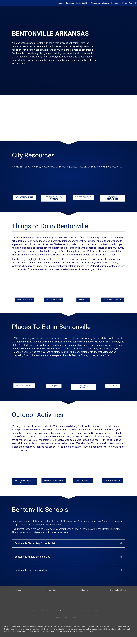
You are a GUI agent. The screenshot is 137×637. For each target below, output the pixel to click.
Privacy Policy (53, 610)
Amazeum (80, 251)
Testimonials (95, 3)
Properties (70, 3)
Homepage (60, 3)
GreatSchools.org (27, 529)
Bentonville (25, 56)
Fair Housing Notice (95, 610)
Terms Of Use (38, 610)
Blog (130, 3)
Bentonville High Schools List (31, 570)
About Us (105, 3)
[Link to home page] (3, 3)
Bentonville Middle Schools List (32, 556)
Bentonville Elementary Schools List (35, 543)
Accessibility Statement (73, 610)
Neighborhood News (119, 3)
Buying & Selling (82, 3)
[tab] (68, 543)
